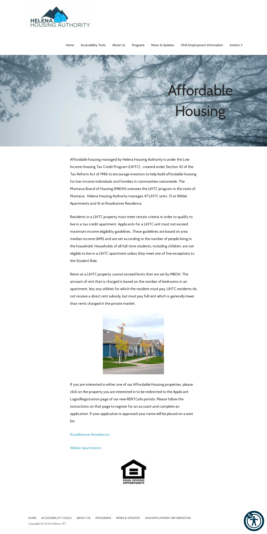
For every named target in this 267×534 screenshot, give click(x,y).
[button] (254, 521)
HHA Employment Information (202, 45)
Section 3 (236, 45)
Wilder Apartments (85, 448)
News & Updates (162, 45)
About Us (118, 45)
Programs (138, 45)
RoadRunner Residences (90, 434)
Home (70, 45)
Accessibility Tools (93, 45)
